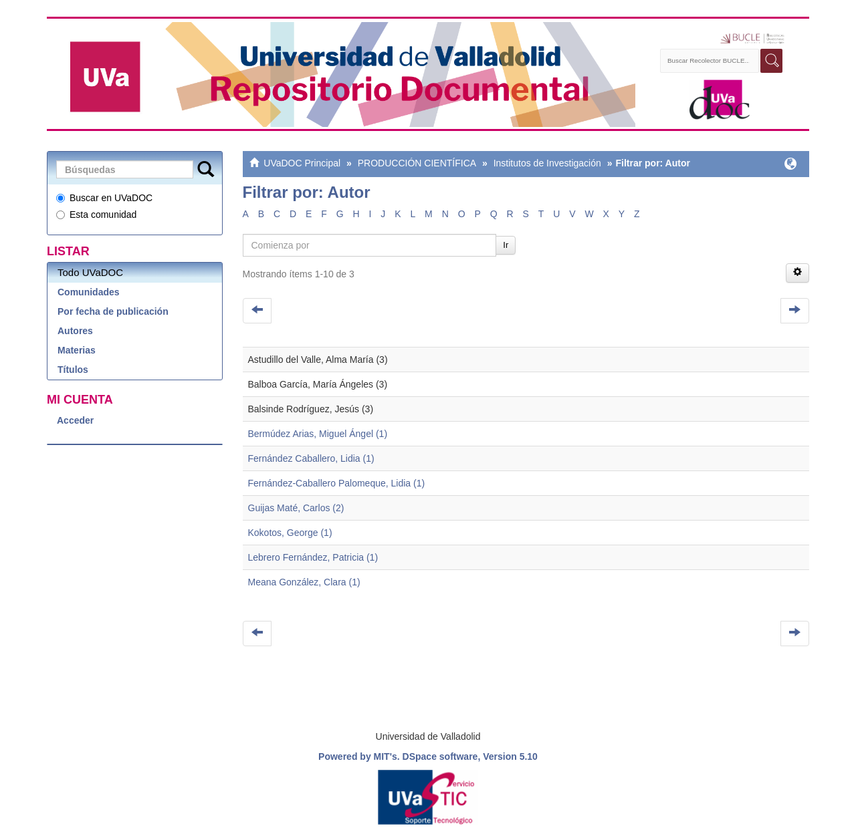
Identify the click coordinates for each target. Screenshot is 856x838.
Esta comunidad (96, 214)
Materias (77, 350)
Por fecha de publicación (113, 311)
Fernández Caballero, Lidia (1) (311, 458)
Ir (505, 245)
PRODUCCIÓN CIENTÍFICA (417, 163)
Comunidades (89, 292)
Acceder (75, 420)
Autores (75, 330)
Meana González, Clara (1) (304, 582)
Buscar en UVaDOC (104, 197)
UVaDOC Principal (301, 163)
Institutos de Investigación (547, 163)
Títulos (73, 369)
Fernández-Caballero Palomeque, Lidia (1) (336, 483)
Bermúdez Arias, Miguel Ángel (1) (318, 433)
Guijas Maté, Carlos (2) (296, 508)
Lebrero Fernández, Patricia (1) (313, 557)
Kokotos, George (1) (290, 532)
